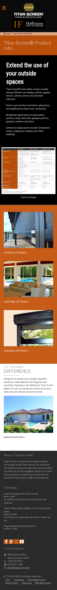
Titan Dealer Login (36, 579)
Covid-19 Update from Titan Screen (21, 493)
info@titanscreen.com (18, 567)
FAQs (7, 579)
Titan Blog (19, 579)
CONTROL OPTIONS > (16, 301)
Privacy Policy (11, 582)
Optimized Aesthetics (14, 437)
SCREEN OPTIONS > (15, 252)
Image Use (26, 582)
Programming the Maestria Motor (20, 526)
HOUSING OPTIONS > (16, 350)
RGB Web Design (43, 582)
